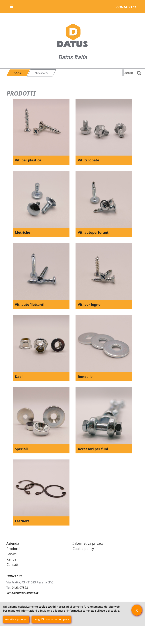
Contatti (12, 564)
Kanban (12, 559)
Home (18, 73)
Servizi (11, 554)
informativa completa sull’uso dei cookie (93, 610)
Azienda (12, 543)
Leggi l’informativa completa (51, 619)
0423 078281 (21, 588)
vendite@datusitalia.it (22, 593)
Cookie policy (83, 548)
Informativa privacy (87, 543)
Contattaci (126, 7)
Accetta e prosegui (16, 619)
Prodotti (41, 73)
